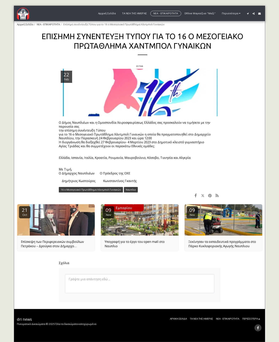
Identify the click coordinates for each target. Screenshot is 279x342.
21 (24, 212)
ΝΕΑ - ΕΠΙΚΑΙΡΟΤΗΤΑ (48, 24)
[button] (247, 13)
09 (108, 212)
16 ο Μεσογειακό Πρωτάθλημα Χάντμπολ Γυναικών (91, 189)
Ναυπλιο (131, 189)
